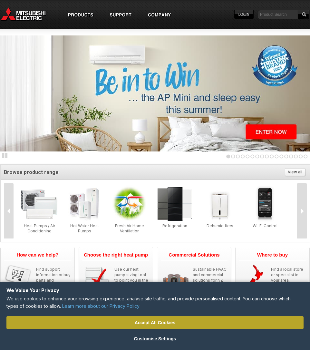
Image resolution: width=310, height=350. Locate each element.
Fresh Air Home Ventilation (129, 228)
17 (306, 156)
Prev (9, 211)
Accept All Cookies (155, 322)
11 (277, 156)
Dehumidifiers (220, 225)
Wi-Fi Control (265, 225)
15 (296, 156)
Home (29, 14)
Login (244, 14)
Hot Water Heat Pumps (84, 228)
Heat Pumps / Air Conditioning (39, 228)
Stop (5, 156)
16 (301, 156)
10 (272, 156)
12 (281, 156)
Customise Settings (155, 338)
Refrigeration (174, 225)
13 (286, 156)
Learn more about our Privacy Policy (101, 306)
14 (291, 156)
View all (295, 172)
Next (13, 92)
